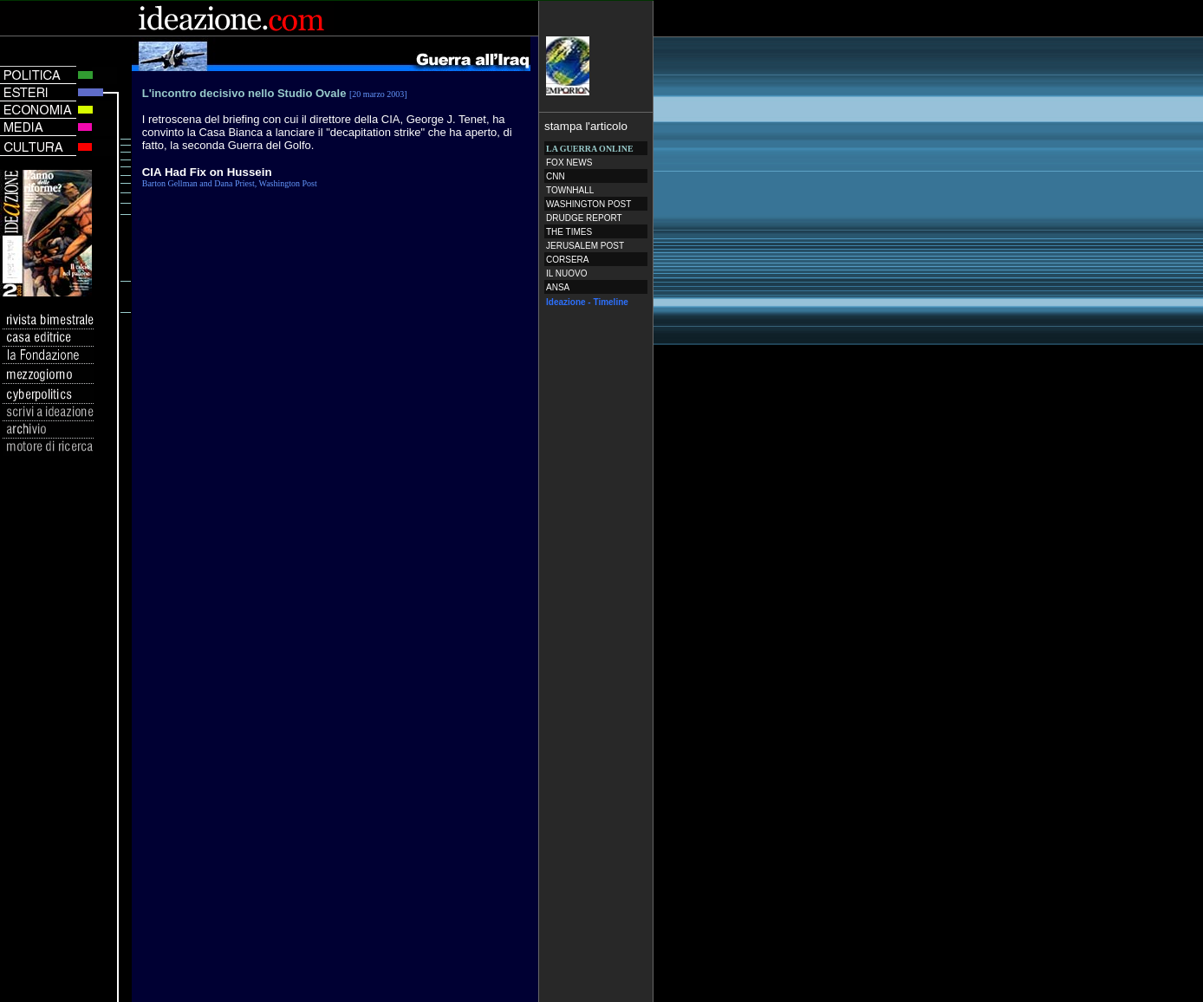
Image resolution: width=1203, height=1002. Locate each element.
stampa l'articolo (586, 126)
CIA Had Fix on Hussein (207, 172)
